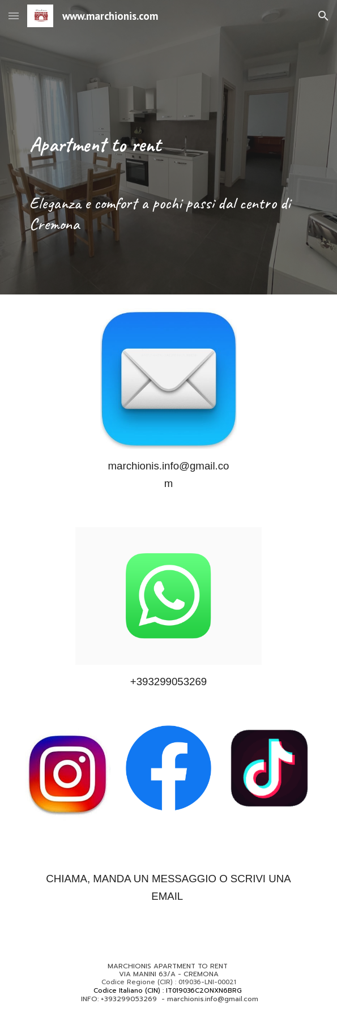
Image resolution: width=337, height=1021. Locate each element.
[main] (168, 110)
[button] (13, 15)
